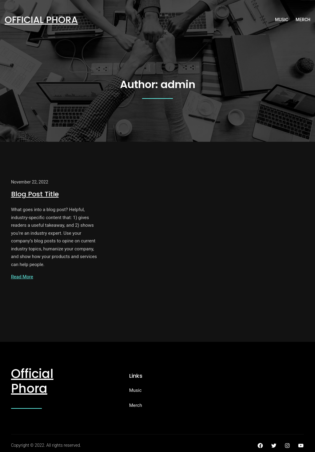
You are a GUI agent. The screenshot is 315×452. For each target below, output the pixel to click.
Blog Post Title (35, 194)
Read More (22, 277)
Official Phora (41, 20)
